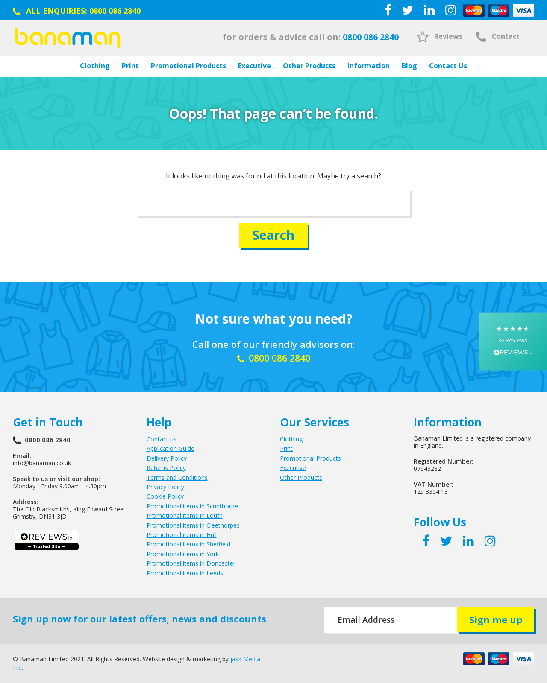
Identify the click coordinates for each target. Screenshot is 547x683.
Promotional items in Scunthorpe (192, 506)
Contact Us (448, 65)
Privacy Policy (165, 487)
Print (130, 65)
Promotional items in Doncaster (191, 563)
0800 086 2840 (115, 11)
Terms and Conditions (177, 477)
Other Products (309, 65)
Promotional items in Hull (182, 535)
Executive (254, 65)
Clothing (95, 65)
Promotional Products (188, 65)
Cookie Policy (165, 496)
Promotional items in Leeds (185, 573)
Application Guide (170, 448)
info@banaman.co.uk (42, 463)
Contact (498, 36)
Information (368, 65)
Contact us (161, 439)
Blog (409, 65)
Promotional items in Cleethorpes (193, 525)
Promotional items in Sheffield (188, 544)
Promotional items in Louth (185, 515)
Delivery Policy (167, 458)
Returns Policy (166, 468)
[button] (513, 342)
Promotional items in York (183, 553)
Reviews (439, 36)
